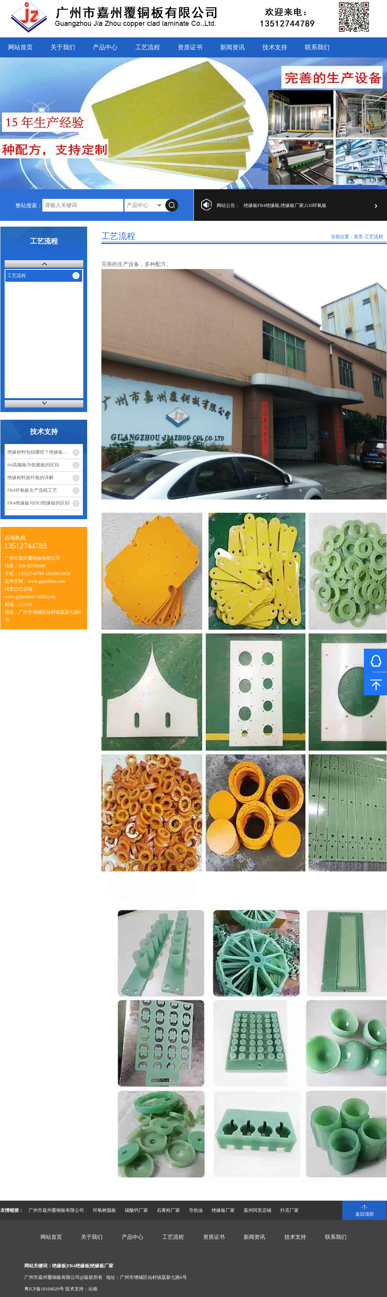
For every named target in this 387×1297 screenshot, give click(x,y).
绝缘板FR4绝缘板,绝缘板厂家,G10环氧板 (285, 205)
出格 (93, 1289)
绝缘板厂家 (223, 1210)
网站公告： (228, 205)
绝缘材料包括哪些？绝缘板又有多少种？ (44, 452)
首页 (358, 236)
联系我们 (317, 47)
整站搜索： (28, 206)
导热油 (196, 1210)
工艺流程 (147, 47)
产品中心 (105, 47)
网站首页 (20, 47)
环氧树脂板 (104, 1210)
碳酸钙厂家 (136, 1210)
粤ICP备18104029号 (44, 1289)
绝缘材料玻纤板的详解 (30, 477)
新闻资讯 (232, 47)
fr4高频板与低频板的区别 (33, 465)
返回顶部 (364, 1214)
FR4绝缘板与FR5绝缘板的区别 (38, 503)
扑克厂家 (289, 1210)
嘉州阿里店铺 (257, 1210)
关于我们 (62, 47)
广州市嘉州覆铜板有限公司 (56, 1210)
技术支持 (274, 47)
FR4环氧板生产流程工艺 (32, 490)
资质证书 (190, 47)
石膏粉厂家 (168, 1210)
